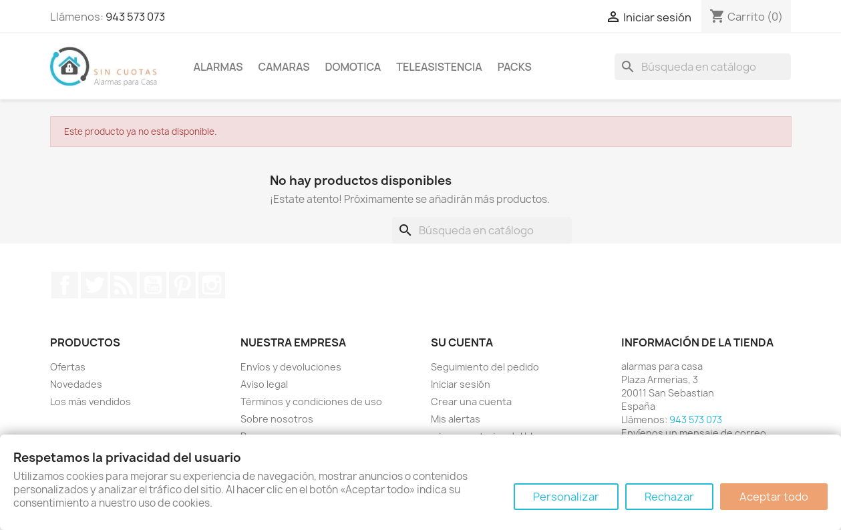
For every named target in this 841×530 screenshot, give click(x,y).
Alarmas (218, 66)
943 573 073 (135, 16)
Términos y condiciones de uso (311, 401)
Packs (515, 66)
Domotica (353, 66)
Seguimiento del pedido (485, 366)
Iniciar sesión (460, 384)
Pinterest (182, 285)
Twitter (94, 285)
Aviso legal (264, 384)
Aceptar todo (773, 496)
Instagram (211, 285)
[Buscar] (703, 66)
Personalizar (566, 496)
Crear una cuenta (471, 401)
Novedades (76, 384)
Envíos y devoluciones (290, 366)
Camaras (284, 66)
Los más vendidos (90, 401)
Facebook (64, 285)
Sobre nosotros (276, 419)
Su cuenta (462, 342)
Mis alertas (455, 419)
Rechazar (669, 496)
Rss (123, 285)
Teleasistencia (439, 66)
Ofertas (68, 366)
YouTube (153, 285)
